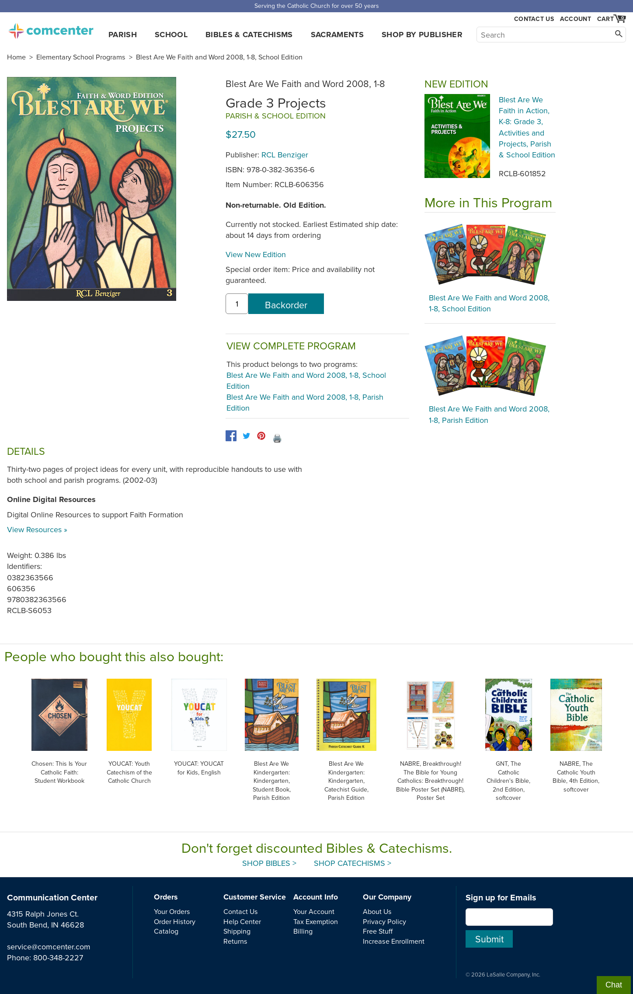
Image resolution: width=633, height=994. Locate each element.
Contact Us (534, 19)
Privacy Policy (384, 921)
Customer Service (254, 897)
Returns (235, 941)
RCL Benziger (284, 154)
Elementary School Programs (80, 57)
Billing (303, 931)
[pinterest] (261, 435)
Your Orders (172, 911)
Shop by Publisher (422, 34)
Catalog (166, 931)
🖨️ (277, 437)
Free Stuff (378, 931)
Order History (174, 921)
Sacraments (337, 34)
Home (16, 57)
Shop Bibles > (269, 863)
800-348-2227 (58, 957)
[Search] (551, 34)
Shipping (236, 931)
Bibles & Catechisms (249, 34)
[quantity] (237, 303)
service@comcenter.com (48, 946)
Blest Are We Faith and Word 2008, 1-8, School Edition (219, 57)
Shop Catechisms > (352, 863)
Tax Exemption (315, 921)
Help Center (242, 921)
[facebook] (231, 435)
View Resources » (37, 529)
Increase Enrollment (393, 941)
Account (575, 18)
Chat (613, 984)
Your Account (313, 911)
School (171, 34)
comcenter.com (50, 28)
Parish (122, 34)
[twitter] (246, 435)
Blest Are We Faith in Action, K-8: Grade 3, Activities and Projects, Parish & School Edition (527, 127)
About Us (377, 911)
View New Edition (256, 254)
